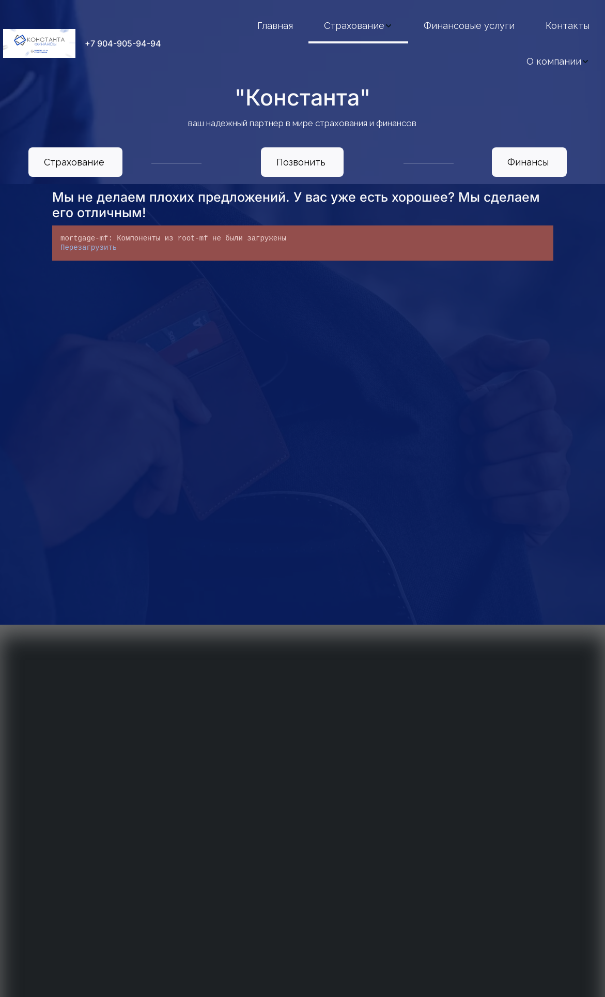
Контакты (568, 25)
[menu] (389, 43)
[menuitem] (275, 25)
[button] (358, 25)
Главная (275, 25)
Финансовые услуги (469, 25)
